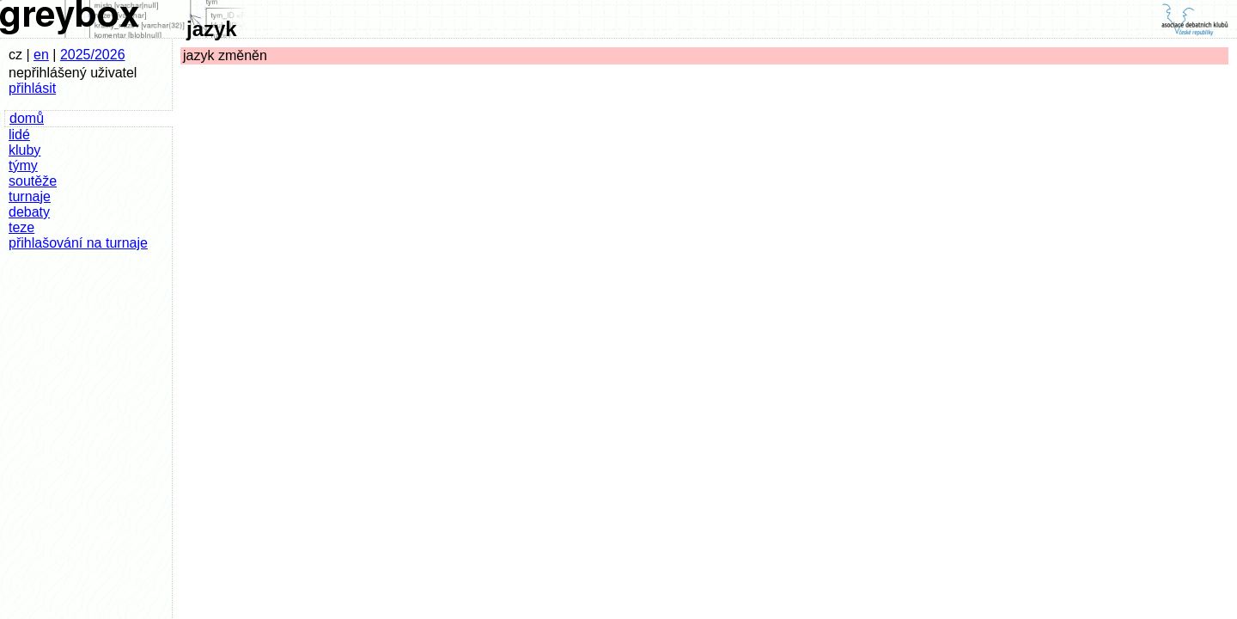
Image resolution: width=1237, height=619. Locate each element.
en (41, 54)
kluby (24, 150)
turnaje (30, 196)
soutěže (33, 181)
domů (26, 118)
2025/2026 (92, 54)
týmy (23, 165)
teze (21, 227)
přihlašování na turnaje (78, 243)
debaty (29, 212)
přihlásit (32, 88)
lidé (19, 134)
